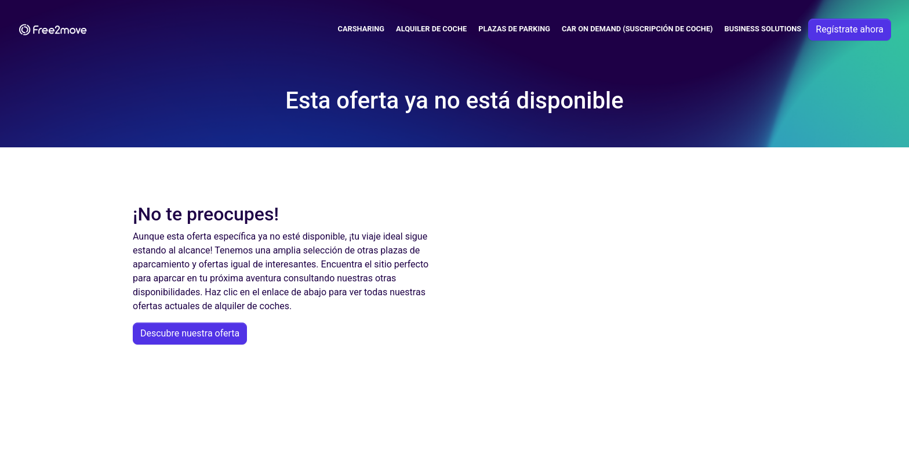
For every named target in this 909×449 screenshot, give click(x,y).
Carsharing (361, 28)
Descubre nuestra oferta (189, 333)
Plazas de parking (514, 28)
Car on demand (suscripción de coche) (637, 28)
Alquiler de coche (431, 28)
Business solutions (763, 28)
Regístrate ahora (849, 29)
